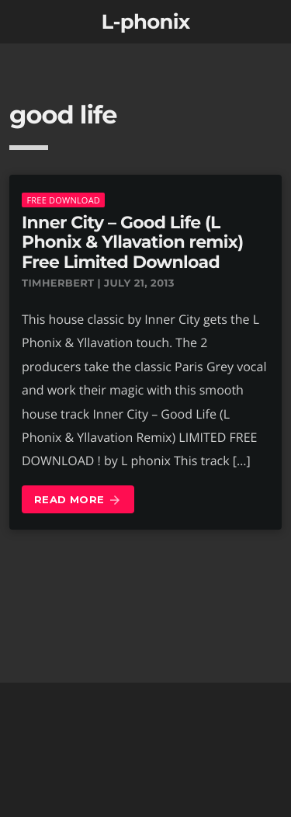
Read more (78, 500)
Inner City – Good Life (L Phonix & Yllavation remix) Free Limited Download (132, 242)
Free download (63, 200)
